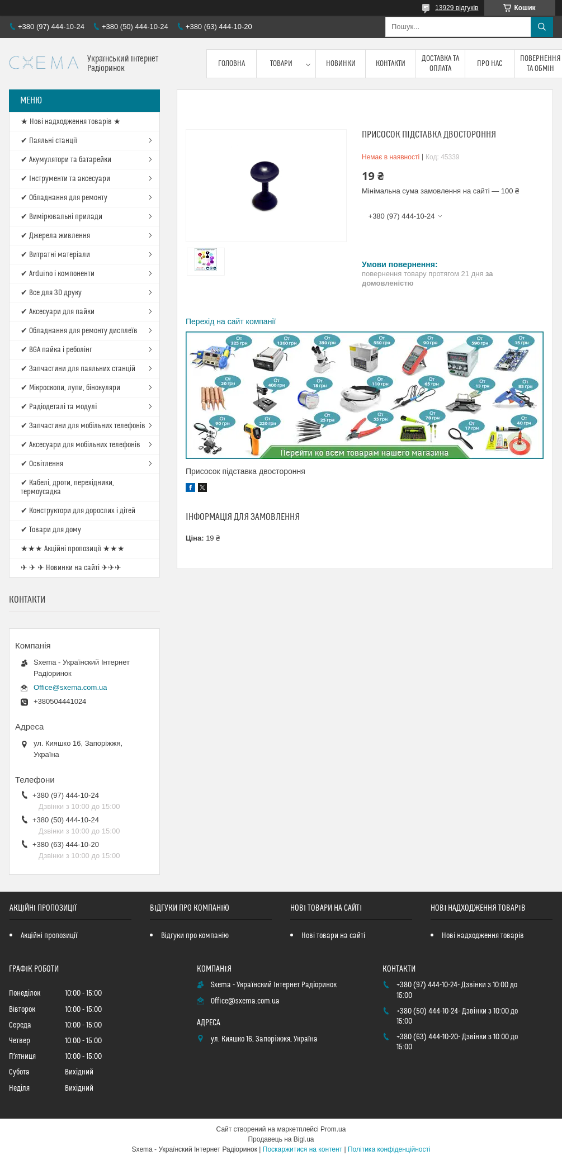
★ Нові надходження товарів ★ (71, 121)
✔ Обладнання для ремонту (64, 197)
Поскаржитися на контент (302, 1149)
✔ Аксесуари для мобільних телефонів (80, 445)
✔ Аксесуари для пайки (58, 311)
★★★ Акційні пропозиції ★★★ (73, 549)
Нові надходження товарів (483, 935)
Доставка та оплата (440, 63)
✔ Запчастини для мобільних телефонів (83, 426)
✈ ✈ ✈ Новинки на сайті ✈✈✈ (71, 568)
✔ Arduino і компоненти (58, 273)
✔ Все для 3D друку (51, 292)
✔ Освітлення (42, 464)
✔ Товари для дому (51, 529)
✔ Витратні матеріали (55, 254)
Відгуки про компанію (195, 935)
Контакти (390, 63)
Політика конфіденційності (389, 1149)
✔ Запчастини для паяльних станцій (78, 368)
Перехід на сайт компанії (231, 321)
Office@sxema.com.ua (70, 687)
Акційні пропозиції (49, 935)
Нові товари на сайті (333, 935)
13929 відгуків (456, 8)
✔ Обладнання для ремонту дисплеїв (79, 330)
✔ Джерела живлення (55, 235)
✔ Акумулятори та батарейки (66, 159)
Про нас (490, 63)
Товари (281, 63)
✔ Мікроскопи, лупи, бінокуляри (70, 387)
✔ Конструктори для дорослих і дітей (78, 510)
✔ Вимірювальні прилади (61, 216)
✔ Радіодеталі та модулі (59, 407)
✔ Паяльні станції (49, 140)
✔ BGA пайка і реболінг (56, 349)
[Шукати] (542, 27)
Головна (231, 63)
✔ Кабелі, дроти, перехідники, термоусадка (67, 487)
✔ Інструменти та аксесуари (65, 178)
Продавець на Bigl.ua (281, 1139)
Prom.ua (333, 1129)
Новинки (341, 63)
